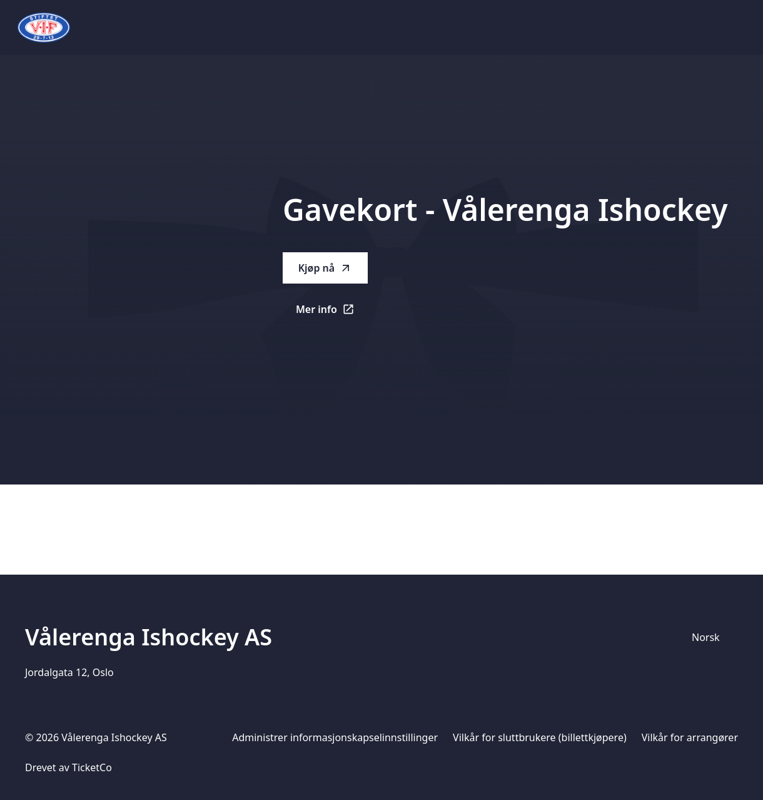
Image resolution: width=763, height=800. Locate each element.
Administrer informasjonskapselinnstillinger (335, 737)
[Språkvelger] (711, 637)
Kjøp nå (325, 268)
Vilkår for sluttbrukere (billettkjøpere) (540, 737)
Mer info (332, 313)
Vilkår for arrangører (690, 737)
